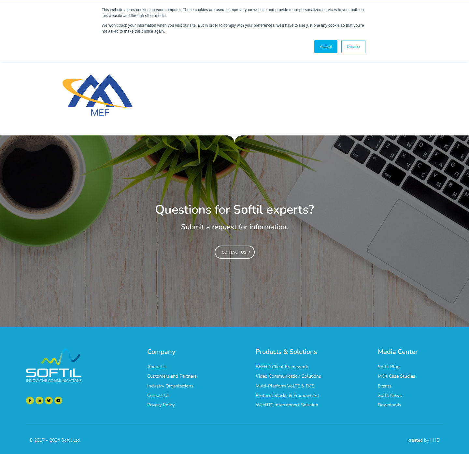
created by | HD (424, 440)
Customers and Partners (172, 376)
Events (384, 386)
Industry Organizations (170, 386)
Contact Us (158, 395)
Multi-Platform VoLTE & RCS (285, 386)
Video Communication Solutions (288, 376)
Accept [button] (326, 46)
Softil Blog (389, 367)
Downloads (389, 405)
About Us (157, 367)
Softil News (390, 395)
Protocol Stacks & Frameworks (287, 395)
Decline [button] (353, 46)
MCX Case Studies (396, 376)
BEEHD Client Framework (282, 367)
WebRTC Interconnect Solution (287, 405)
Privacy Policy (161, 405)
